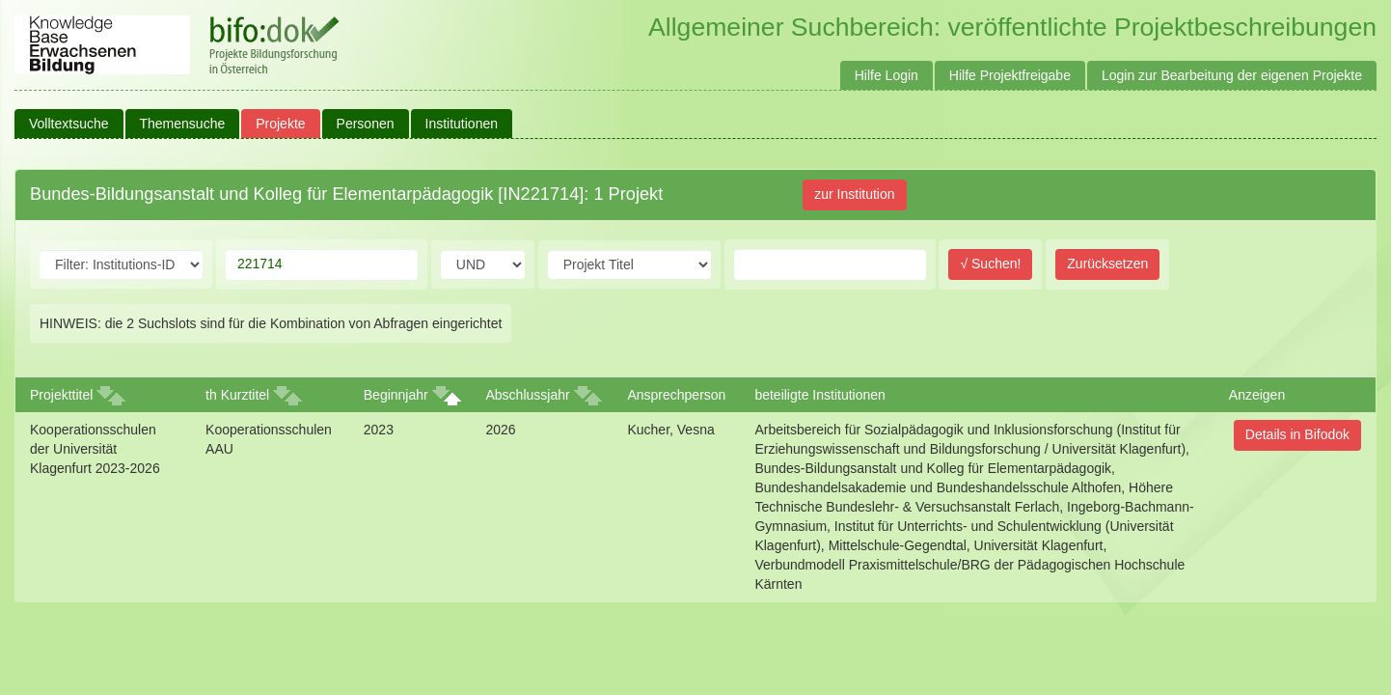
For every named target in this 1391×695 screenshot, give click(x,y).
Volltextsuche (69, 123)
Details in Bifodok (1297, 434)
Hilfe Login (886, 75)
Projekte (280, 123)
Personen (366, 123)
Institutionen (462, 123)
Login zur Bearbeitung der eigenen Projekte (1232, 75)
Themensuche (183, 123)
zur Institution (854, 194)
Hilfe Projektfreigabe (1010, 75)
